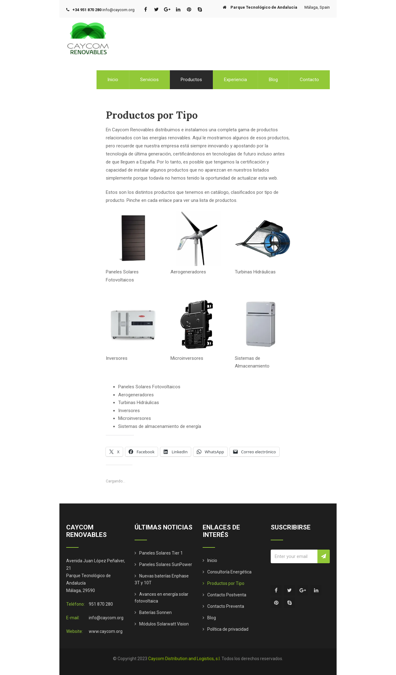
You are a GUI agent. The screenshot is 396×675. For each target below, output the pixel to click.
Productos (191, 79)
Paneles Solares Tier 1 (161, 553)
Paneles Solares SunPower (165, 564)
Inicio (112, 79)
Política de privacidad (227, 629)
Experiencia (235, 79)
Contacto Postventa (226, 594)
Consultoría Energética (229, 571)
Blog (273, 79)
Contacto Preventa (225, 606)
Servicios (149, 79)
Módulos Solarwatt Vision (164, 623)
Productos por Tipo (225, 583)
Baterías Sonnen (155, 612)
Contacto (309, 79)
